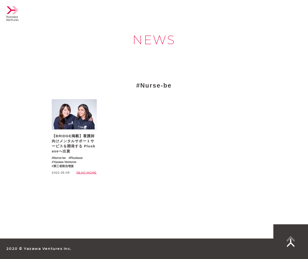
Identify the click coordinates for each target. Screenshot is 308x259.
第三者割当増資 (63, 166)
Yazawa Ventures (65, 162)
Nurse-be (59, 158)
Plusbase (76, 158)
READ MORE (87, 172)
